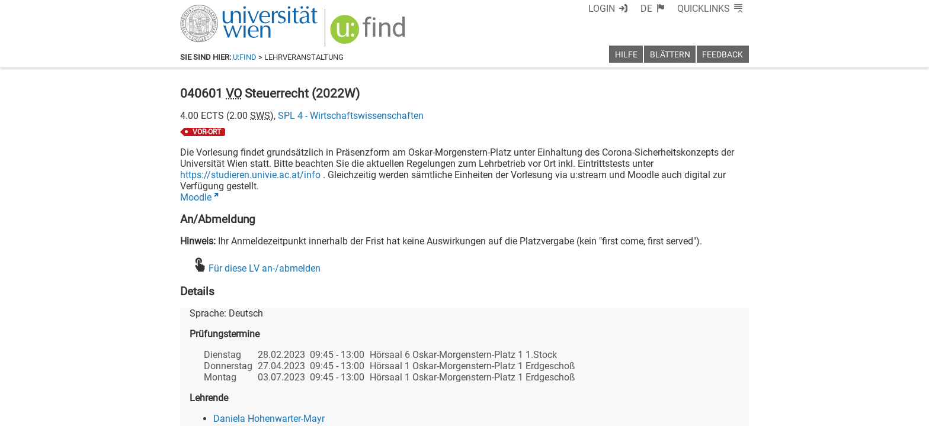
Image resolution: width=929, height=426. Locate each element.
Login (601, 8)
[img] (369, 33)
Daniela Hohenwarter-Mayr (269, 418)
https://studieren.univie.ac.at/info (250, 174)
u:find (245, 57)
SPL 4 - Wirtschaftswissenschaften (351, 115)
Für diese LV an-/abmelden (265, 268)
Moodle (196, 197)
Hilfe (626, 55)
